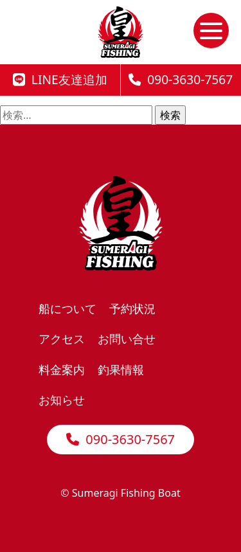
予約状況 (132, 308)
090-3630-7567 (120, 439)
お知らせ (62, 399)
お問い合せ (127, 338)
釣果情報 (121, 369)
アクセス (62, 338)
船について (67, 308)
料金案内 (62, 369)
